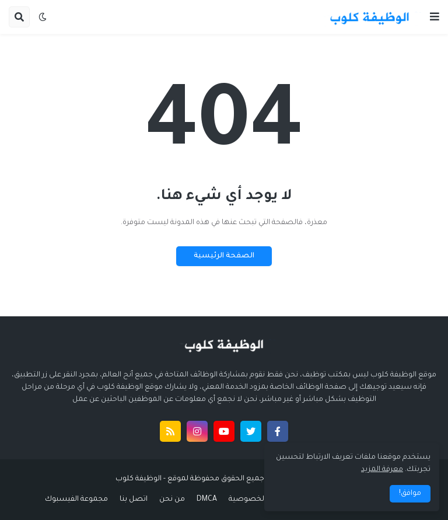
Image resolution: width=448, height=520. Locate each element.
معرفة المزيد (382, 470)
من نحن (172, 499)
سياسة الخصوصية (261, 499)
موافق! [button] (410, 494)
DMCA (207, 499)
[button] (434, 16)
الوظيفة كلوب (139, 479)
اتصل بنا (134, 499)
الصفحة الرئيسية (224, 256)
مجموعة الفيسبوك (76, 499)
